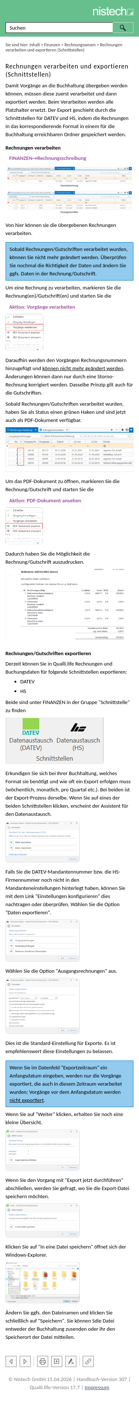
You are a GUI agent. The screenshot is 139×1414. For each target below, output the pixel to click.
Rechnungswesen (80, 44)
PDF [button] (28, 420)
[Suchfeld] (70, 27)
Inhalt (35, 44)
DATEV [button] (51, 118)
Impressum (97, 1387)
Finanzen (52, 44)
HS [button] (72, 118)
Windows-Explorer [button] (26, 1255)
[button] (123, 27)
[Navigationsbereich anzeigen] (10, 11)
